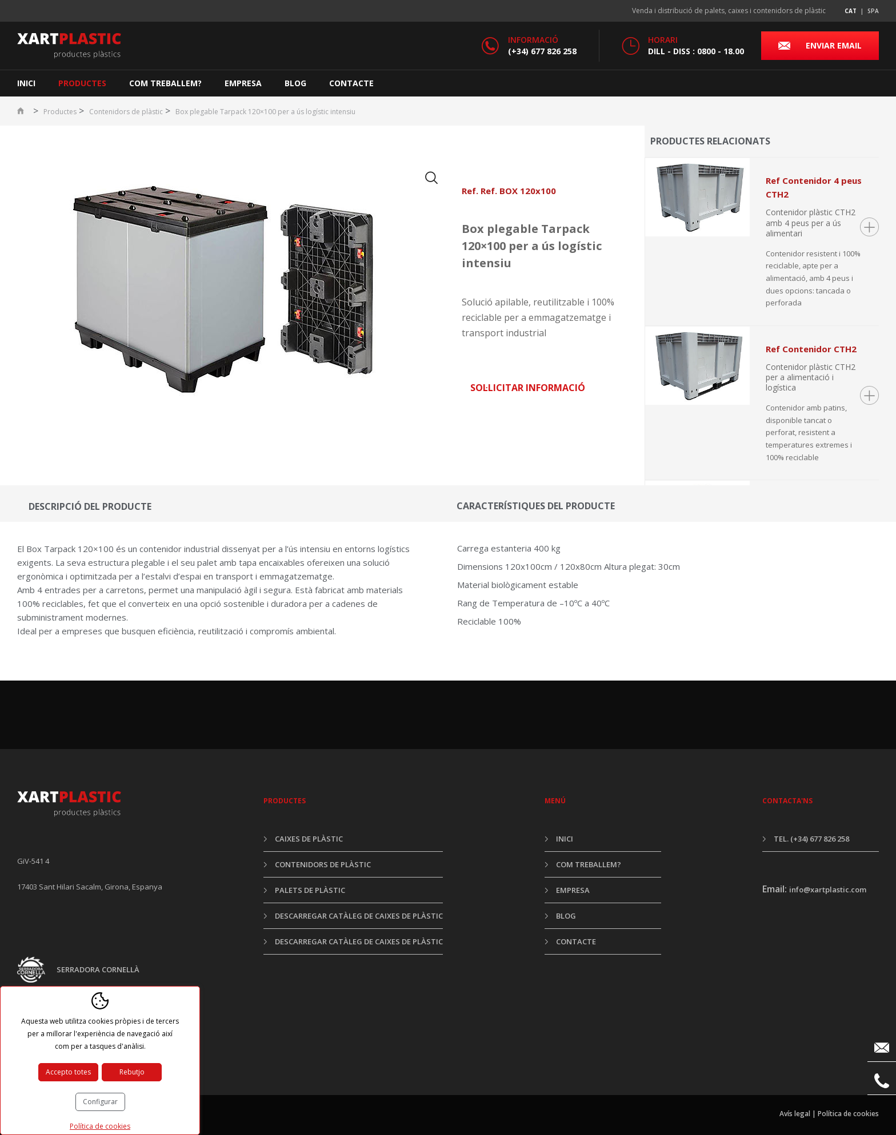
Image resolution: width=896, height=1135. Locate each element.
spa (873, 11)
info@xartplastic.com (827, 889)
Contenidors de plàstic (126, 111)
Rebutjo (132, 1072)
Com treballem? (165, 83)
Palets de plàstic (310, 890)
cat (851, 11)
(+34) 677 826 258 (542, 51)
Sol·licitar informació (527, 387)
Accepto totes (68, 1072)
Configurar (100, 1101)
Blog (295, 83)
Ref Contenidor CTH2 (811, 349)
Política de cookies (848, 1113)
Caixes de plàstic (309, 839)
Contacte (351, 83)
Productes (82, 83)
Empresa (243, 83)
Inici (26, 83)
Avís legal (794, 1113)
